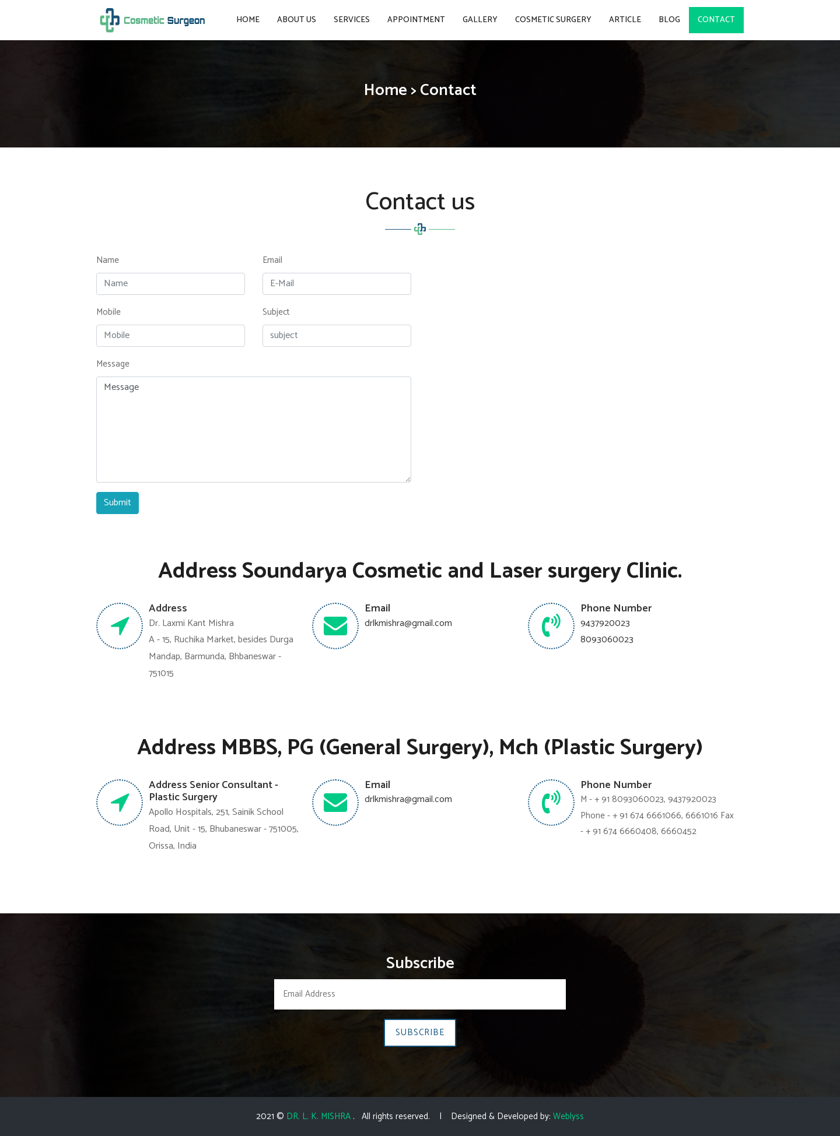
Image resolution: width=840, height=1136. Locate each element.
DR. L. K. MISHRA (319, 1116)
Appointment (416, 20)
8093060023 (607, 640)
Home (248, 20)
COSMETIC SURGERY (553, 20)
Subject (275, 312)
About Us (296, 20)
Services (352, 20)
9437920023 (605, 623)
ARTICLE (625, 20)
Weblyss (568, 1116)
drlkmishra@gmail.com (408, 623)
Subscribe (420, 1032)
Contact (716, 20)
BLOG (669, 20)
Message (113, 364)
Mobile (108, 312)
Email (272, 260)
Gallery (480, 20)
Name (107, 260)
